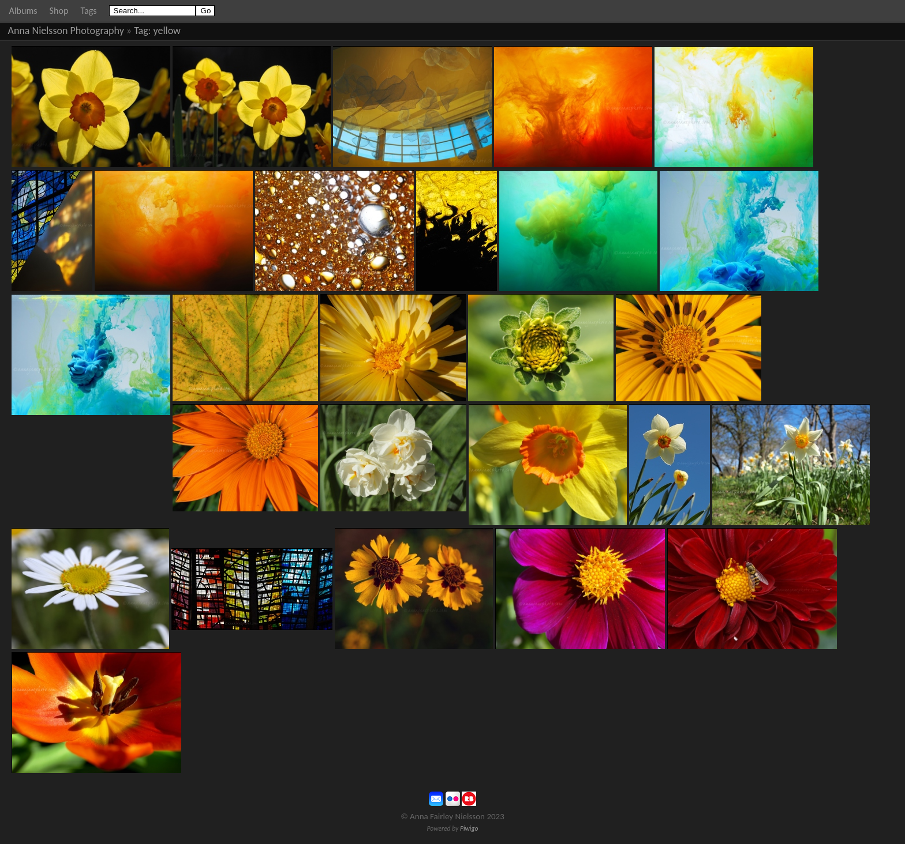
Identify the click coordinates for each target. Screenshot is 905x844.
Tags (88, 10)
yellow (167, 30)
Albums (23, 10)
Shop (59, 10)
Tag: (142, 30)
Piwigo (469, 828)
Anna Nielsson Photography (66, 30)
